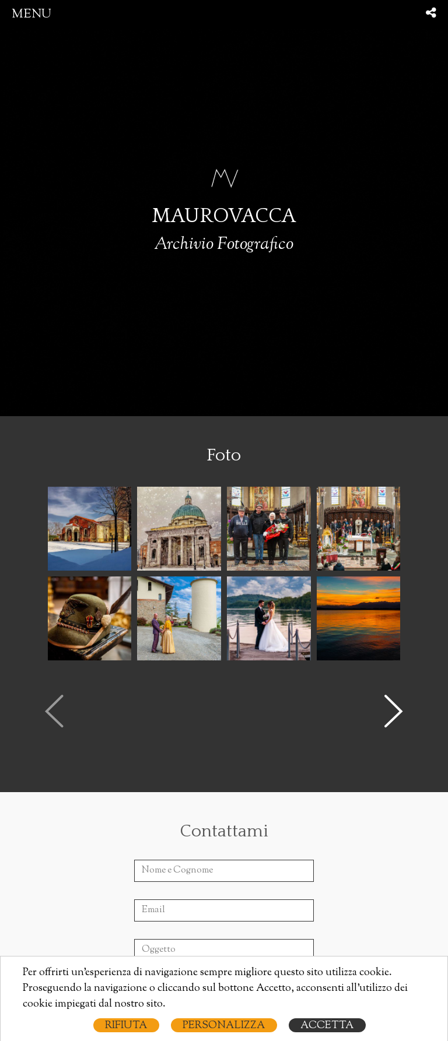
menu (31, 14)
